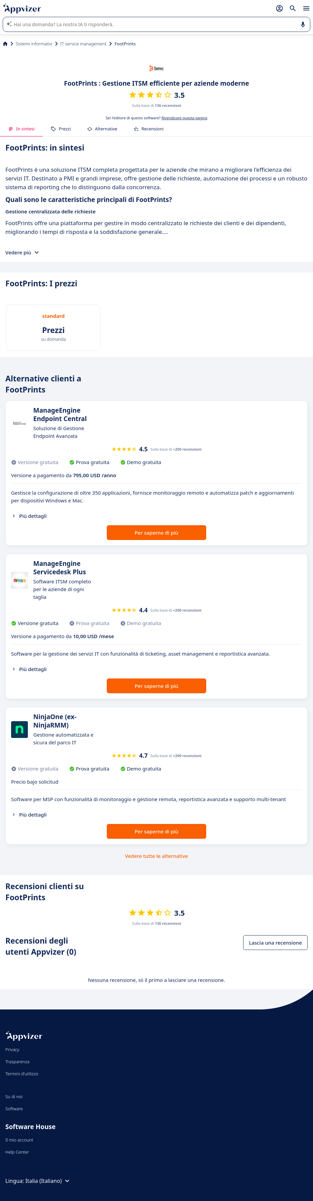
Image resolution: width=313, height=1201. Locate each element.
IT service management (83, 44)
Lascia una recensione (275, 942)
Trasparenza (17, 1062)
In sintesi (21, 129)
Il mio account (19, 1140)
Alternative (102, 129)
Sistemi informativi (34, 44)
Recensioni (148, 129)
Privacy (12, 1049)
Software (14, 1109)
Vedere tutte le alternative (156, 856)
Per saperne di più (156, 532)
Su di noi (14, 1096)
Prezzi (61, 129)
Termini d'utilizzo (21, 1074)
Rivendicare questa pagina (184, 117)
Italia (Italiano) (48, 1181)
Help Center (17, 1152)
